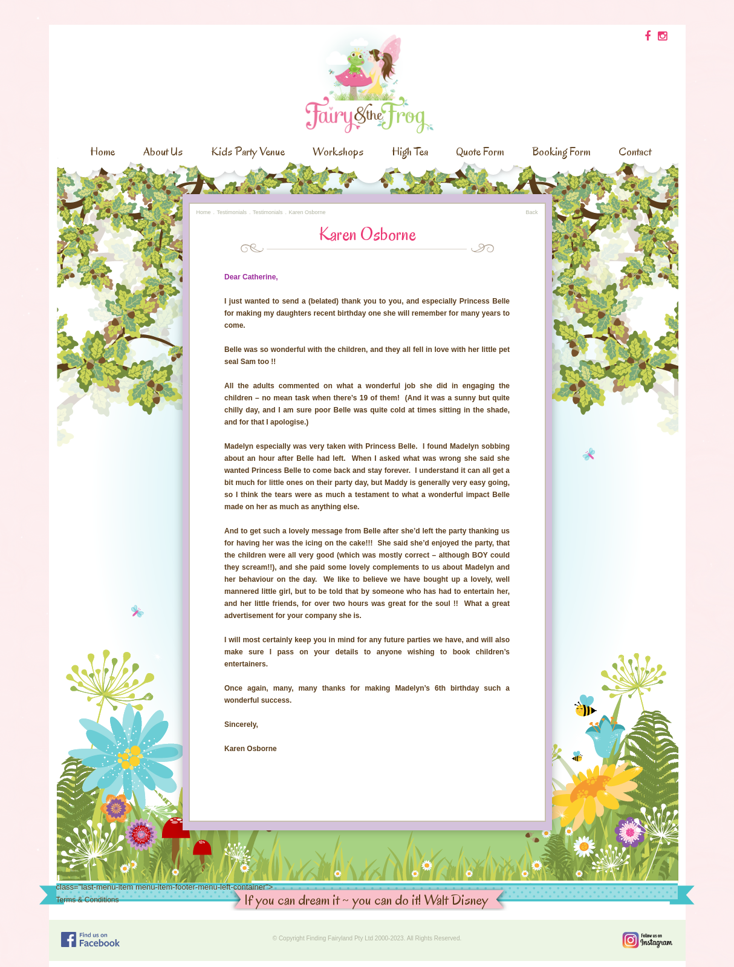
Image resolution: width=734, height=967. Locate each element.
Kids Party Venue (248, 152)
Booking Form (561, 152)
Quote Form (480, 152)
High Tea (410, 152)
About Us (163, 152)
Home (102, 152)
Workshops (338, 152)
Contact (635, 152)
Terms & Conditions (87, 900)
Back (531, 212)
